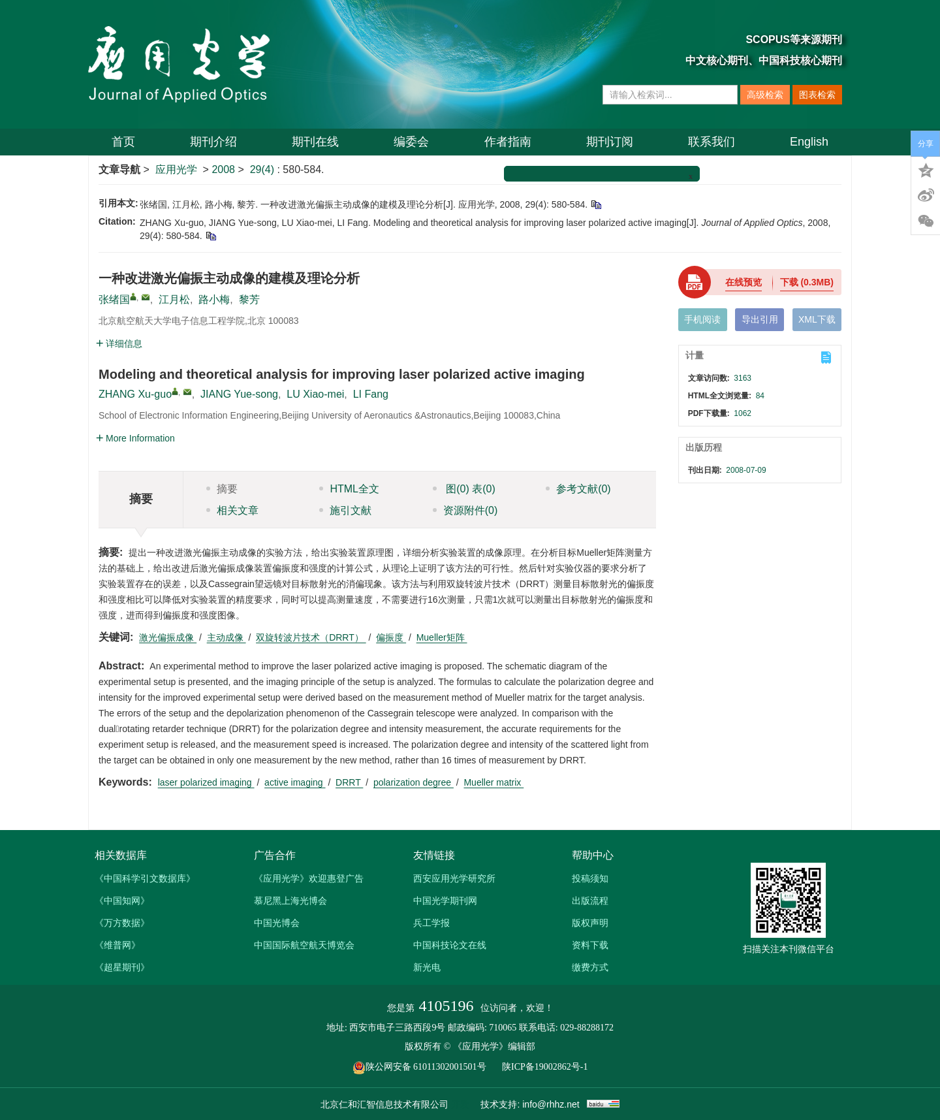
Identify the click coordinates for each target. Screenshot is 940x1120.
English (809, 141)
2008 (223, 169)
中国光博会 (277, 923)
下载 (807, 282)
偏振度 (391, 637)
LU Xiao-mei (315, 394)
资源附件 (465, 510)
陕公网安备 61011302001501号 (426, 1067)
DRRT (349, 782)
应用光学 (176, 169)
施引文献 (345, 510)
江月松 (174, 299)
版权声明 (590, 923)
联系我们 (711, 141)
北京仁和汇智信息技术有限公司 (384, 1104)
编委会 (411, 141)
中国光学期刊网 (445, 900)
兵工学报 (431, 923)
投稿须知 (590, 878)
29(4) (263, 169)
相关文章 (232, 510)
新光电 (427, 967)
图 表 (464, 488)
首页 (123, 141)
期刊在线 (315, 141)
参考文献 (578, 488)
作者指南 (507, 141)
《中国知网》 (122, 900)
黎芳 (249, 299)
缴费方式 (590, 967)
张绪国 (114, 299)
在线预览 (743, 282)
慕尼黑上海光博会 (290, 900)
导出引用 (760, 319)
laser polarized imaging (206, 782)
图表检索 (817, 94)
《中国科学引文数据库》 (145, 878)
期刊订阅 (609, 141)
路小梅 (214, 299)
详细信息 (119, 343)
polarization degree (413, 782)
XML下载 (817, 319)
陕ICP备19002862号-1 (545, 1067)
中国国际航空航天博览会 (304, 945)
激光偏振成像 (167, 637)
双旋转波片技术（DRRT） (311, 637)
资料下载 (590, 945)
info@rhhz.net (550, 1104)
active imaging (294, 782)
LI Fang (370, 394)
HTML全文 (349, 488)
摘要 (222, 488)
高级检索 (765, 94)
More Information (135, 438)
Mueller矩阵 (441, 637)
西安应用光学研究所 (454, 878)
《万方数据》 (122, 923)
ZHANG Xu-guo (135, 394)
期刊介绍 (213, 141)
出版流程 (590, 900)
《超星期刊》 (122, 967)
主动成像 (226, 637)
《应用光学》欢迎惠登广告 (309, 878)
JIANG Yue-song (239, 394)
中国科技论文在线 (449, 945)
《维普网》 (117, 945)
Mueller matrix (493, 782)
